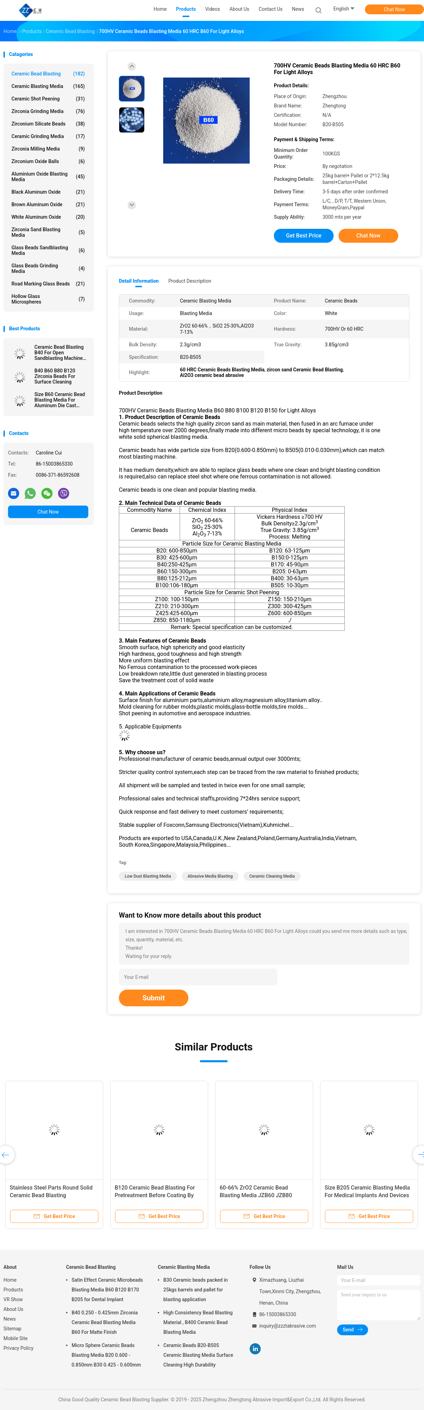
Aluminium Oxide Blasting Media (48, 176)
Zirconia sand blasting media (48, 232)
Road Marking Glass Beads (48, 283)
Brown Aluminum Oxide (48, 204)
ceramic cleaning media (272, 876)
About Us (13, 1309)
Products (13, 1289)
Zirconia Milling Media (48, 148)
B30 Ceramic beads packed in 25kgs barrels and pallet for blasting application (195, 1289)
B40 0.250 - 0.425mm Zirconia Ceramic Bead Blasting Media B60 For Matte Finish (105, 1322)
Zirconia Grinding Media (48, 111)
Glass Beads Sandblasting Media (48, 250)
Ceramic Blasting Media (48, 86)
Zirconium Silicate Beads (48, 123)
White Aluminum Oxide (48, 216)
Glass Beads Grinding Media (48, 268)
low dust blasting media (148, 876)
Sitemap (12, 1328)
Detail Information (138, 281)
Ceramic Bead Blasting (48, 73)
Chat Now (394, 9)
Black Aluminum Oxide (48, 191)
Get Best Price (303, 235)
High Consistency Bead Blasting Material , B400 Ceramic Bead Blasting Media (198, 1322)
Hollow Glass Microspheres (48, 299)
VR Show (13, 1299)
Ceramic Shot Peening (48, 98)
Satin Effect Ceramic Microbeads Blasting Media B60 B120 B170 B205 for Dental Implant (107, 1289)
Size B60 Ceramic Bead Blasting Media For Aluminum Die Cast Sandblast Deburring (59, 400)
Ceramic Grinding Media (48, 136)
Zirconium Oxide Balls (48, 161)
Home (10, 1280)
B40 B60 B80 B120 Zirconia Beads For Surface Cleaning (54, 376)
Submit (153, 998)
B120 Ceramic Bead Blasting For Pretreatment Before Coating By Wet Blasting (155, 1195)
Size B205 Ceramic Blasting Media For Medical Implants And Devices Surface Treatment (367, 1195)
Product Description (189, 281)
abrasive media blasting (210, 876)
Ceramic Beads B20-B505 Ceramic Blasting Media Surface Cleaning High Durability (198, 1355)
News (9, 1319)
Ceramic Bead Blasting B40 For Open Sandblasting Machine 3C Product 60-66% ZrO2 (61, 352)
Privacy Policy (18, 1348)
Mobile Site (15, 1338)
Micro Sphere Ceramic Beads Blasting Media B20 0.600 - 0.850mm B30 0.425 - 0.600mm (106, 1355)
